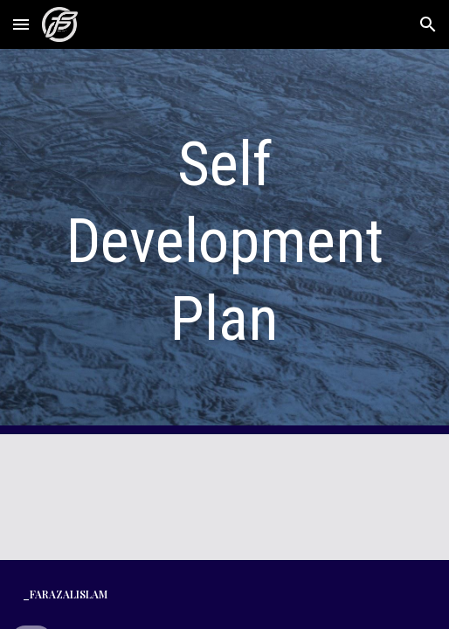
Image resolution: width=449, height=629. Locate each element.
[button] (21, 24)
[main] (225, 241)
